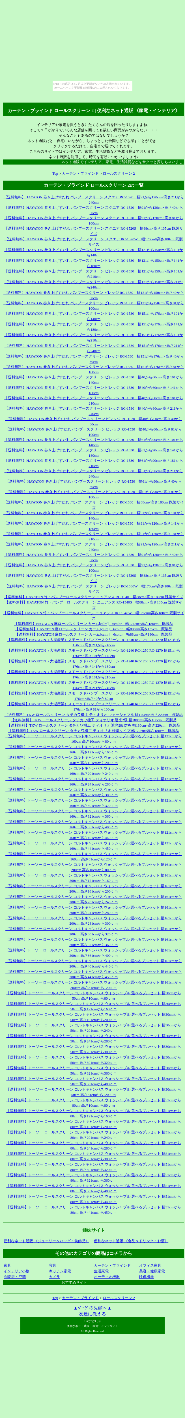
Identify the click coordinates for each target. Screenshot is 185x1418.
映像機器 (146, 1277)
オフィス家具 (150, 1265)
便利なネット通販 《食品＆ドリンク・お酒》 (131, 1241)
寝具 (52, 1265)
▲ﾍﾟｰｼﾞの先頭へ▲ (92, 1308)
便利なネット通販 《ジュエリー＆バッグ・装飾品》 (46, 1241)
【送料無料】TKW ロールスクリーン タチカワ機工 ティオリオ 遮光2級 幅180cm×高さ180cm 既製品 (93, 720)
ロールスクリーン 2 (119, 173)
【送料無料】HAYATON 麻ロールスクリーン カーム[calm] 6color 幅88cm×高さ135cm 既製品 (93, 629)
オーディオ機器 (107, 1277)
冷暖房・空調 (15, 1277)
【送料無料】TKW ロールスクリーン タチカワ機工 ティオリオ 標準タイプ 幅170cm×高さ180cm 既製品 (93, 731)
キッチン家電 (60, 1271)
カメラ (54, 1277)
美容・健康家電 (152, 1271)
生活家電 (101, 1271)
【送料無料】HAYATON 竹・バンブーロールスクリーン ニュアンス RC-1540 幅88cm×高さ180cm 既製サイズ (93, 597)
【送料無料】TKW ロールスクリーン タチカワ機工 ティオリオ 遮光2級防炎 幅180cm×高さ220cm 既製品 (93, 725)
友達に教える (92, 1314)
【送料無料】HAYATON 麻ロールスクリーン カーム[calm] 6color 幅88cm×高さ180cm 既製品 (93, 634)
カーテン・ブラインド (80, 173)
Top (55, 173)
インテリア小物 (16, 1271)
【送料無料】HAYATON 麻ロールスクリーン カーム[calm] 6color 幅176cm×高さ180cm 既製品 (93, 624)
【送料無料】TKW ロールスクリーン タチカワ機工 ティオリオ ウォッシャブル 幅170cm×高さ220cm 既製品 (94, 715)
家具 (7, 1265)
